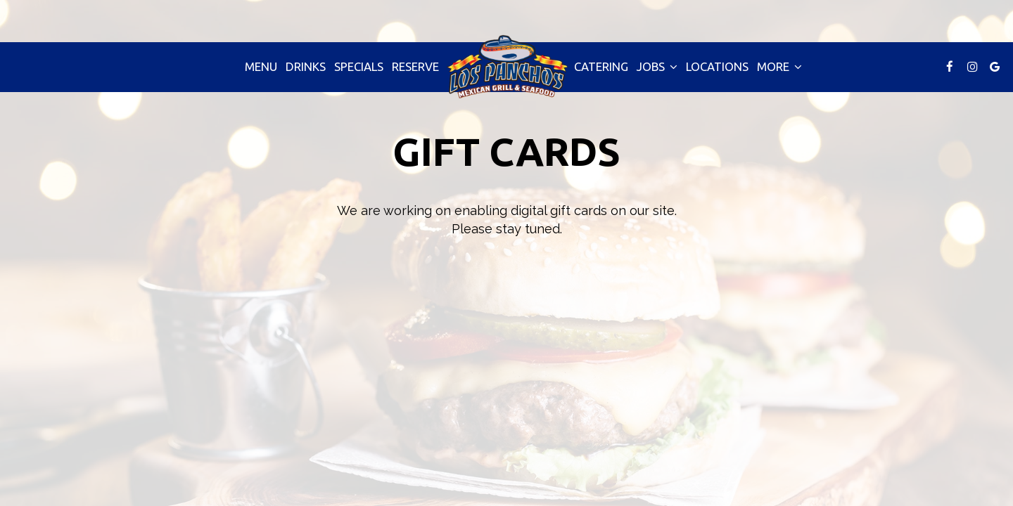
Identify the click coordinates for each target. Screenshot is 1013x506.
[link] (506, 66)
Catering (601, 66)
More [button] (779, 66)
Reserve (415, 66)
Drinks (306, 66)
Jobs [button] (657, 66)
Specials (358, 66)
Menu (261, 66)
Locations (717, 66)
